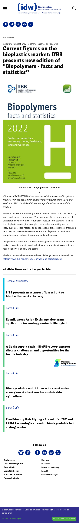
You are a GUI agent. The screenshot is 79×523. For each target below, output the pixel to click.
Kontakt (44, 471)
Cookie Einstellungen (49, 474)
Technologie (10, 460)
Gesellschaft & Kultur (14, 463)
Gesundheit (9, 467)
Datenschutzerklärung (50, 467)
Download (55, 187)
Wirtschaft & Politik (13, 474)
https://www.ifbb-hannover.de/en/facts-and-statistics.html (32, 258)
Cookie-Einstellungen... (12, 518)
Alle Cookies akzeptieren (64, 518)
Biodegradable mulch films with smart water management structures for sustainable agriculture (37, 392)
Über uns (45, 460)
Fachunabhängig (11, 478)
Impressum (45, 463)
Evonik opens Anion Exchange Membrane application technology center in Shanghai (36, 321)
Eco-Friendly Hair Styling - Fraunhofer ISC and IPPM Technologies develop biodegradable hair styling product (40, 423)
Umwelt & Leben (11, 471)
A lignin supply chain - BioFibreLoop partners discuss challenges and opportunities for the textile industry (38, 350)
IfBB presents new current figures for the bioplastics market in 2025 (35, 294)
